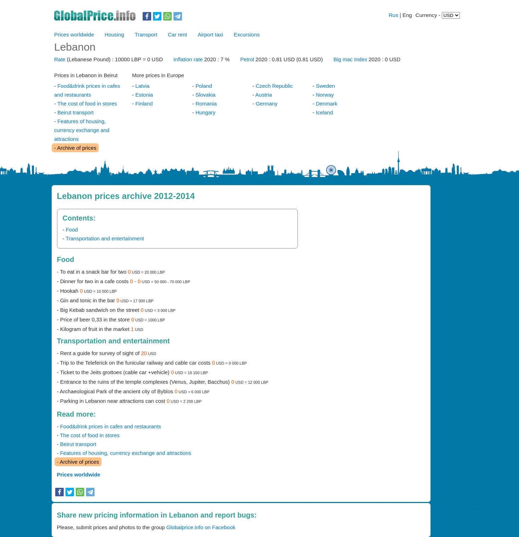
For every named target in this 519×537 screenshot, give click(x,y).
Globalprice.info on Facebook (200, 527)
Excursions (247, 35)
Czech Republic (274, 86)
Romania (206, 104)
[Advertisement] (362, 258)
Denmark (326, 104)
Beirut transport (75, 112)
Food (72, 230)
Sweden (325, 86)
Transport (146, 35)
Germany (267, 104)
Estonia (144, 95)
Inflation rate (188, 59)
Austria (263, 95)
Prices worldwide (74, 35)
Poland (203, 86)
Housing (114, 35)
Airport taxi (210, 35)
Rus (393, 15)
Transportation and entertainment (104, 238)
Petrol (247, 59)
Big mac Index (350, 59)
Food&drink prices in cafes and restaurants (110, 426)
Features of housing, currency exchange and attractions (81, 130)
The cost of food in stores (87, 104)
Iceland (324, 112)
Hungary (205, 112)
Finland (144, 104)
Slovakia (205, 95)
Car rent (177, 35)
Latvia (142, 86)
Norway (325, 95)
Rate (59, 59)
